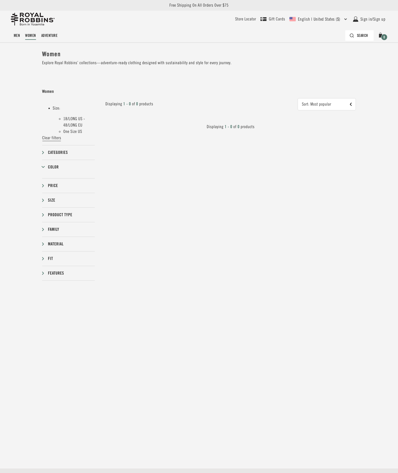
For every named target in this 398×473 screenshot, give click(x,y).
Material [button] (56, 243)
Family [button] (53, 229)
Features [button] (56, 273)
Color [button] (53, 167)
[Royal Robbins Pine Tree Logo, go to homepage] (33, 19)
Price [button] (53, 185)
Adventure (49, 35)
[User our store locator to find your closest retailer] (245, 19)
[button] (381, 35)
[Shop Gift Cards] (272, 19)
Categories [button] (58, 152)
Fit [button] (50, 258)
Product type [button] (60, 214)
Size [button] (51, 200)
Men (17, 35)
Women (30, 35)
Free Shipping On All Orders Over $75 (199, 5)
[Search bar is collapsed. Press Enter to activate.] (359, 35)
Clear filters (51, 138)
